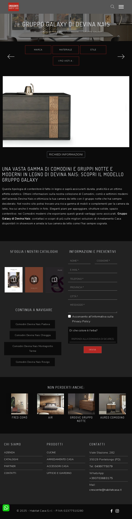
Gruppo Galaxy (92, 32)
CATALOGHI (11, 459)
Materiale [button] (65, 49)
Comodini (73, 32)
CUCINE (51, 452)
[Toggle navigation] (121, 7)
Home (33, 32)
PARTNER (10, 466)
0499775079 (104, 466)
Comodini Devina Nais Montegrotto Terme (33, 348)
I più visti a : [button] (66, 61)
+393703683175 (101, 478)
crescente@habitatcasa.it (105, 490)
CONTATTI (10, 473)
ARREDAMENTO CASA (60, 459)
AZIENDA (9, 452)
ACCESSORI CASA (58, 466)
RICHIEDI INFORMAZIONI (66, 154)
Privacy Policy (81, 321)
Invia (92, 349)
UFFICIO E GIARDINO (59, 473)
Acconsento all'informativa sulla (92, 319)
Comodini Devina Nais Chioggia (33, 335)
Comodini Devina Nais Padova (33, 324)
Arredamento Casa (51, 32)
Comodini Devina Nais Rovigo (33, 362)
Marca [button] (38, 49)
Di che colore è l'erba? (83, 330)
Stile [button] (93, 49)
